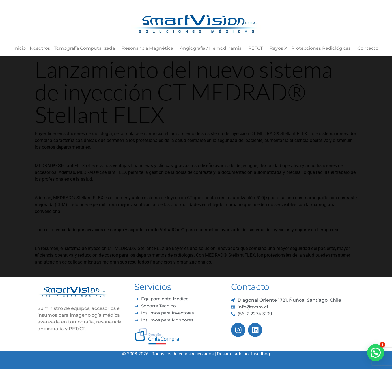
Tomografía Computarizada (86, 48)
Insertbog (260, 354)
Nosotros (40, 48)
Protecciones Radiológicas (322, 48)
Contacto (367, 48)
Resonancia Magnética (149, 48)
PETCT (257, 48)
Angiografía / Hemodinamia (212, 48)
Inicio (20, 48)
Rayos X (278, 48)
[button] (375, 352)
